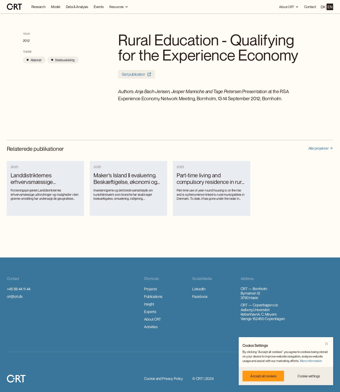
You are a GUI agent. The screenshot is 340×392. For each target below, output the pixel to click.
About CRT (152, 319)
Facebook (200, 296)
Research (38, 6)
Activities (151, 326)
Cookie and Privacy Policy (163, 378)
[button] (118, 6)
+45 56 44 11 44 (18, 289)
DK (323, 6)
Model (55, 6)
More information (311, 361)
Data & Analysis (77, 6)
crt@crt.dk (15, 296)
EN (329, 6)
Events (99, 6)
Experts (150, 311)
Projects (150, 289)
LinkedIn (198, 289)
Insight (149, 304)
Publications (153, 296)
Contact (310, 6)
